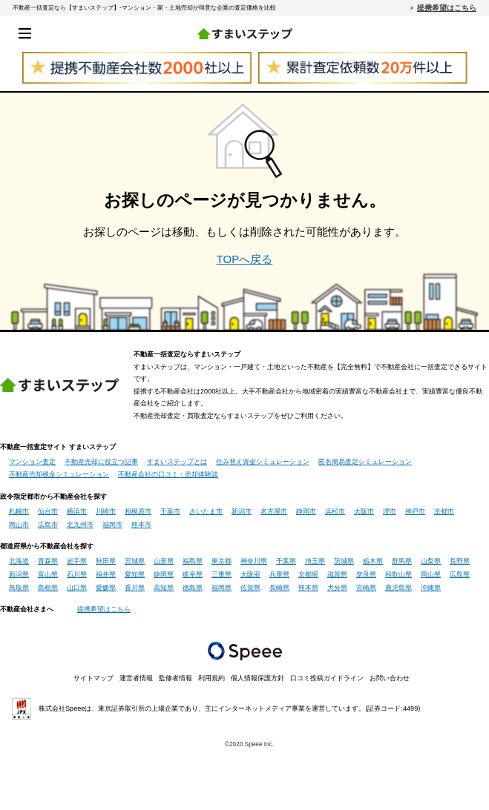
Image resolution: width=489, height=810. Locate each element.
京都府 (308, 574)
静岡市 (306, 511)
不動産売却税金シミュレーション (59, 474)
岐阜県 (193, 574)
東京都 (221, 561)
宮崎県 (366, 587)
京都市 (444, 511)
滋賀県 (337, 574)
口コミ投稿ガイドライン (327, 678)
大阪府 (250, 574)
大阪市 (364, 511)
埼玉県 (315, 561)
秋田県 (106, 561)
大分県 (337, 587)
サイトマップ (93, 678)
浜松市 (335, 511)
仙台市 (48, 511)
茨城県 (344, 561)
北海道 (19, 561)
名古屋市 (273, 511)
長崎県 (279, 587)
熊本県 (308, 587)
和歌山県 (398, 574)
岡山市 (19, 524)
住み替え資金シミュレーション (262, 461)
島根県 (48, 587)
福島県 (193, 561)
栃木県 (373, 561)
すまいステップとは (177, 461)
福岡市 (112, 524)
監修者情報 (175, 678)
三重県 (221, 574)
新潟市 (242, 511)
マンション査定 (32, 461)
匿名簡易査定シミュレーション (365, 461)
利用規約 (211, 678)
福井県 (106, 574)
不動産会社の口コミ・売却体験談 (168, 474)
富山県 (48, 574)
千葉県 (286, 561)
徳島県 (193, 587)
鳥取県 (19, 587)
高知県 (164, 587)
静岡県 (164, 574)
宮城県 (135, 561)
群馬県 (402, 561)
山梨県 (431, 561)
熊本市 (141, 524)
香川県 (135, 587)
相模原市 (138, 511)
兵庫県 (279, 574)
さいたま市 (206, 511)
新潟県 (19, 574)
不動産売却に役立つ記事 (101, 461)
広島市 (48, 524)
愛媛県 (106, 587)
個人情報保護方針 (257, 678)
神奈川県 (253, 561)
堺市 (389, 511)
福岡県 (221, 587)
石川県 (77, 574)
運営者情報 (136, 678)
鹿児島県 (398, 587)
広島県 (460, 574)
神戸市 (415, 511)
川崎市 (106, 511)
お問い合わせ (390, 678)
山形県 (164, 561)
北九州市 (80, 524)
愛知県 (135, 574)
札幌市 (19, 511)
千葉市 (170, 511)
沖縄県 (431, 587)
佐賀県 (250, 587)
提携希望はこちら (446, 7)
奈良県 (366, 574)
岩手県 (77, 561)
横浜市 (77, 511)
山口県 (77, 587)
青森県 (48, 561)
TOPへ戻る (245, 259)
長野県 (460, 561)
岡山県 (431, 574)
